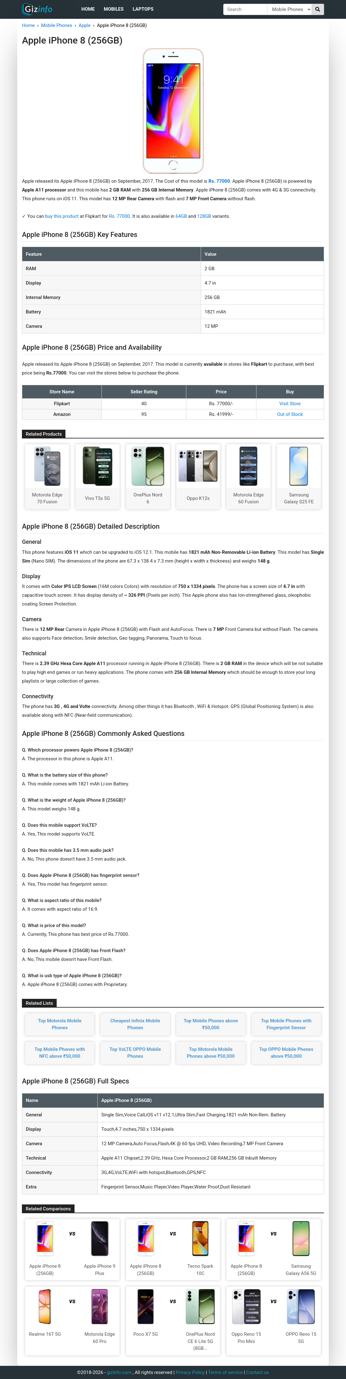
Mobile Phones (56, 25)
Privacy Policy (190, 1372)
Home (88, 9)
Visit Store (290, 403)
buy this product (62, 216)
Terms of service (225, 1372)
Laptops (143, 9)
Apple (84, 25)
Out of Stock (290, 414)
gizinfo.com (119, 1372)
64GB (182, 216)
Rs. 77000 (119, 216)
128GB (204, 216)
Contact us (257, 1372)
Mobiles (114, 9)
